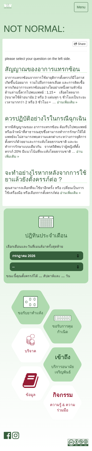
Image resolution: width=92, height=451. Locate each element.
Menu (81, 8)
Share (80, 44)
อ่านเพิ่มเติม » (67, 102)
